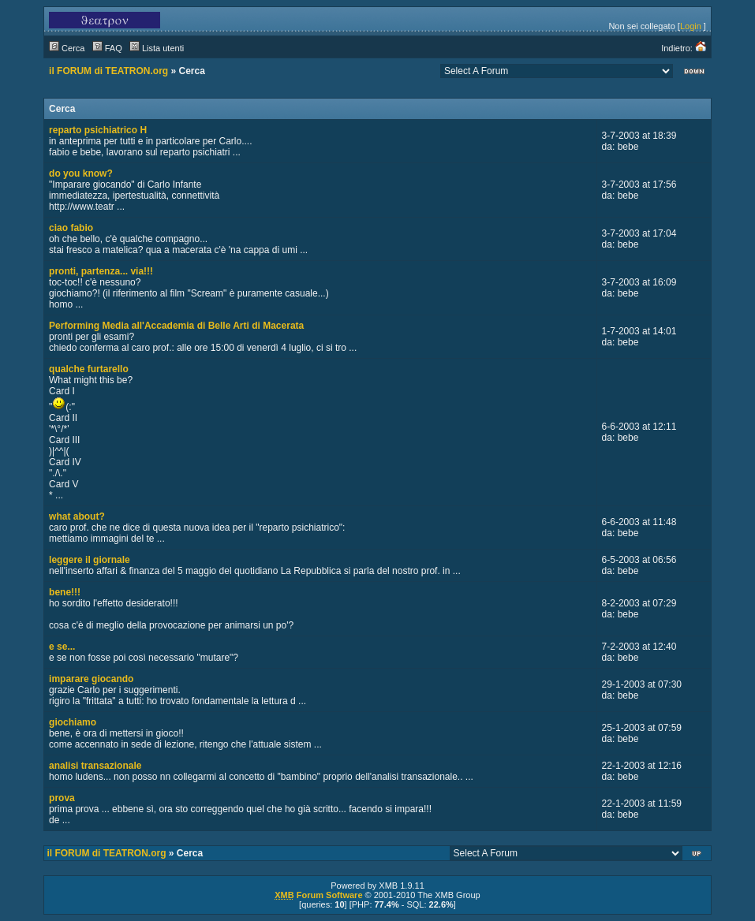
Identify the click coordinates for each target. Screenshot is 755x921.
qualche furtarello (89, 369)
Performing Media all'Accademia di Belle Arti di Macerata (176, 325)
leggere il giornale (89, 559)
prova (62, 798)
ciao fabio (71, 227)
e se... (62, 646)
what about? (77, 516)
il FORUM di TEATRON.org (108, 70)
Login (690, 26)
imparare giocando (91, 678)
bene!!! (64, 592)
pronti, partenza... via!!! (101, 271)
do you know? (81, 173)
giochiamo (72, 722)
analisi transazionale (95, 765)
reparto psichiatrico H (98, 130)
